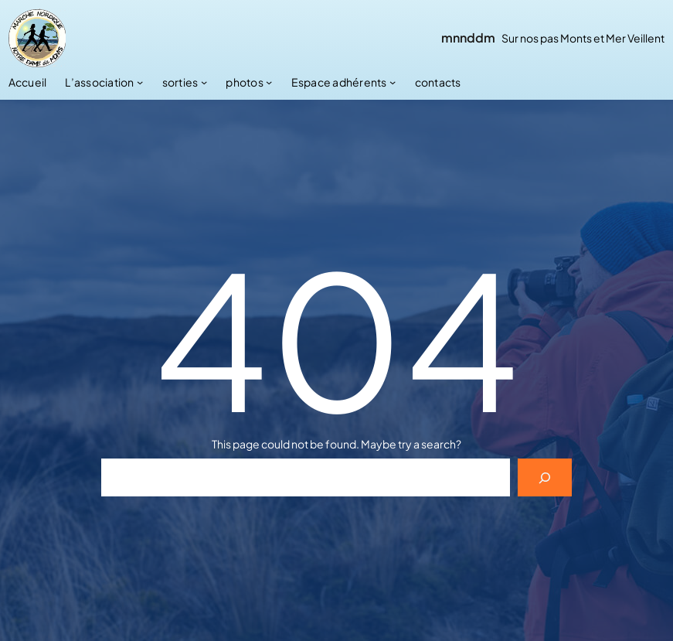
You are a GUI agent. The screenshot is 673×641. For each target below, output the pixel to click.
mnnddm (468, 37)
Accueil (27, 82)
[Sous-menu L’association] (140, 82)
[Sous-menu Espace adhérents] (392, 82)
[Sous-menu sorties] (204, 82)
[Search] (545, 477)
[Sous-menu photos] (269, 82)
